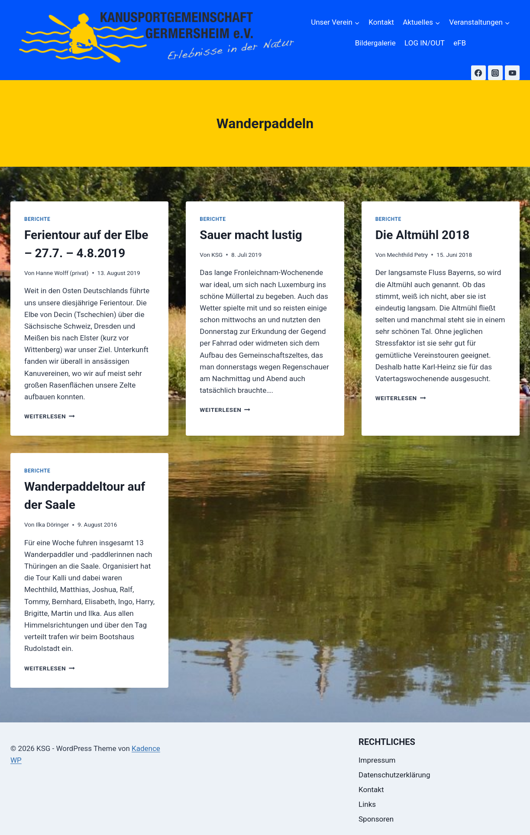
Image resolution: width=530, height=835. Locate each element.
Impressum (377, 760)
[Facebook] (478, 72)
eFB (459, 43)
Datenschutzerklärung (394, 774)
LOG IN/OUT (424, 43)
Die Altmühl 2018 (422, 235)
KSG (217, 254)
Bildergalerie (375, 43)
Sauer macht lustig (251, 235)
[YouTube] (512, 72)
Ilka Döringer (52, 524)
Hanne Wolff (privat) (62, 272)
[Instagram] (495, 72)
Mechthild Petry (407, 254)
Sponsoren (376, 819)
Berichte (37, 219)
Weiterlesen (49, 416)
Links (367, 804)
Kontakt (381, 22)
